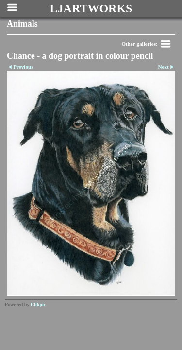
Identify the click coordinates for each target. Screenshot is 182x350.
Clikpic (38, 304)
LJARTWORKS (91, 8)
